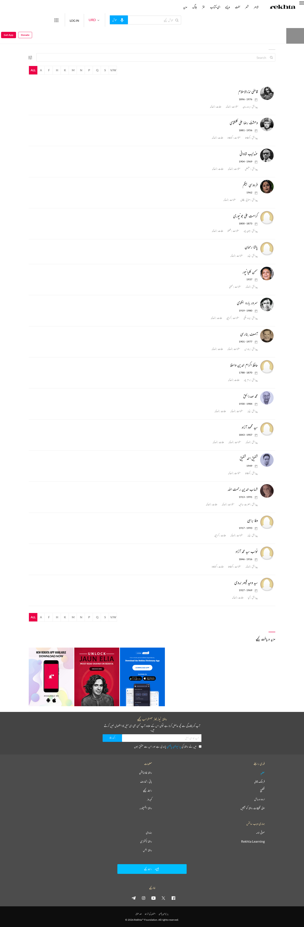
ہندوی (149, 832)
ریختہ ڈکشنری (146, 841)
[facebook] (173, 898)
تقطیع (262, 790)
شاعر (256, 7)
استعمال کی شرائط (150, 913)
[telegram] (133, 898)
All (33, 70)
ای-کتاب (215, 7)
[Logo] (283, 7)
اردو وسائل (259, 799)
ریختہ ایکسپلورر (146, 808)
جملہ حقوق (139, 913)
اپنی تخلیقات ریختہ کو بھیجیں (252, 808)
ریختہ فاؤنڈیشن (145, 772)
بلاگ (194, 7)
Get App (8, 20)
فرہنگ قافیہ (259, 781)
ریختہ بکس (147, 850)
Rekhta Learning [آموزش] (253, 841)
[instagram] (143, 898)
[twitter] (163, 898)
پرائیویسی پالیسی (174, 746)
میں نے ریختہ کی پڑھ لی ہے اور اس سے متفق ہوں (167, 746)
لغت (237, 7)
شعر (247, 7)
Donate (246, 20)
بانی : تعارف (146, 781)
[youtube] (153, 898)
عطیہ (263, 772)
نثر (203, 7)
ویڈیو (227, 7)
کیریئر (149, 799)
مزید (185, 7)
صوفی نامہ (260, 832)
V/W (113, 70)
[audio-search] (134, 19)
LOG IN (90, 20)
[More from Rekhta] (72, 20)
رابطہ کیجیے (147, 790)
